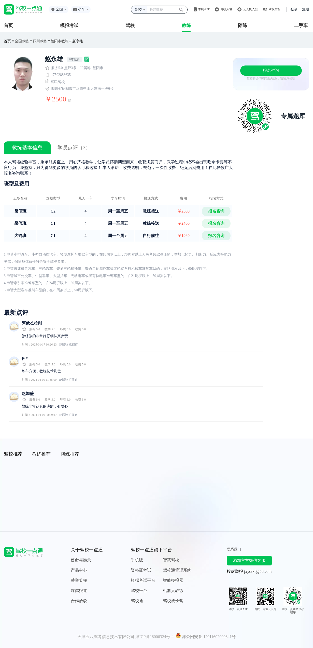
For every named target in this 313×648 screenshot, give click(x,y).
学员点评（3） (74, 147)
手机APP (204, 9)
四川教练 (40, 41)
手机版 (137, 560)
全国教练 (22, 41)
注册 (305, 9)
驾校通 (137, 601)
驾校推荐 (13, 454)
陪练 (242, 25)
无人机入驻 (250, 9)
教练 (186, 25)
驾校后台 (274, 9)
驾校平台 (139, 590)
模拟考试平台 (143, 580)
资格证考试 (141, 570)
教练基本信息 (27, 147)
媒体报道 (79, 590)
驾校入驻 (226, 9)
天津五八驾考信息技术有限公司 (105, 636)
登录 (293, 9)
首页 (8, 25)
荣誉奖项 (79, 580)
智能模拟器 (173, 580)
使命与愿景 (81, 560)
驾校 (130, 25)
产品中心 (79, 570)
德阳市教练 (59, 41)
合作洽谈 (79, 601)
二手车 (301, 25)
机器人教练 (173, 590)
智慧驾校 (171, 560)
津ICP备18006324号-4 (154, 636)
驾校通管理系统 (177, 570)
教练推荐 (41, 454)
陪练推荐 (70, 454)
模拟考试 (69, 25)
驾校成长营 (173, 601)
